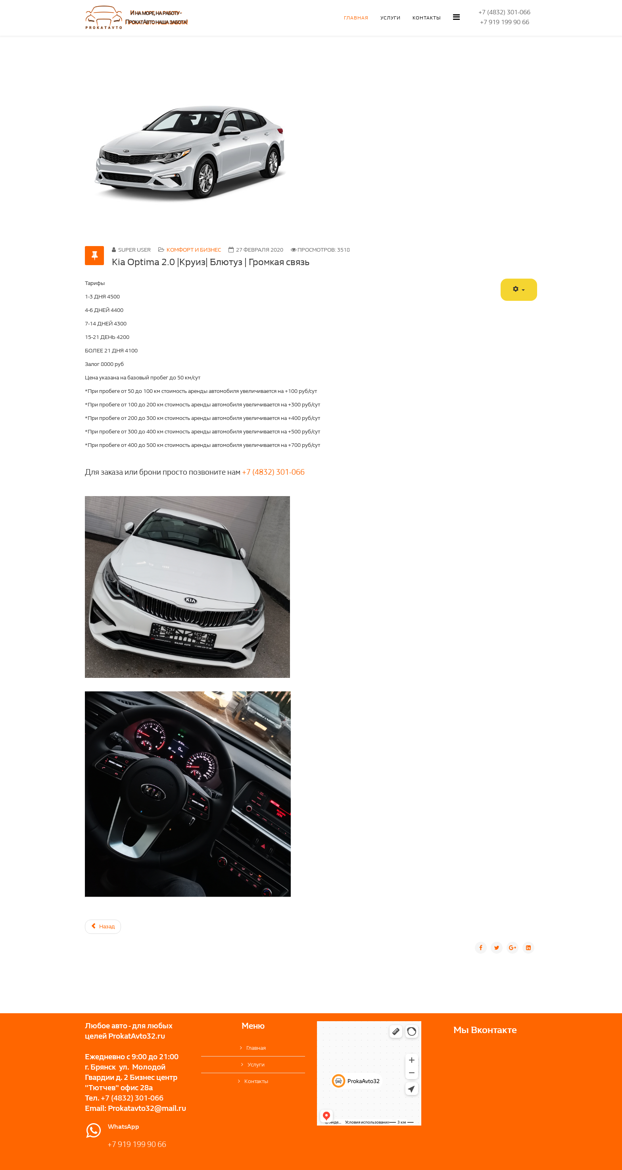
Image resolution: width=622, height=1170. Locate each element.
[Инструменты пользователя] (519, 290)
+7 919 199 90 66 (137, 1144)
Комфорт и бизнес (194, 249)
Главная (356, 18)
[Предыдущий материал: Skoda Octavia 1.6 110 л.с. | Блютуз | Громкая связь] (103, 927)
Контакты (427, 18)
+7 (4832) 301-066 (273, 472)
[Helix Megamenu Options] (456, 17)
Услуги (390, 18)
